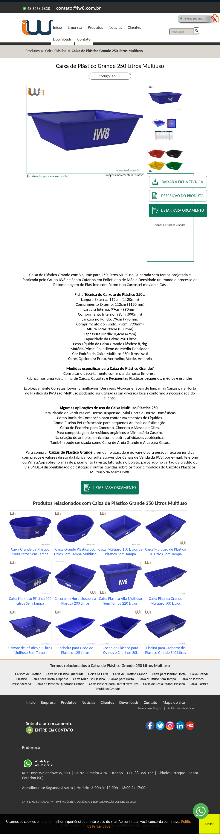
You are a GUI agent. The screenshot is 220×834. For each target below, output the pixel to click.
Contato (84, 39)
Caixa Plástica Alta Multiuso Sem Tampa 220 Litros (120, 601)
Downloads (62, 39)
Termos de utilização (149, 708)
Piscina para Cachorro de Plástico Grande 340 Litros (165, 650)
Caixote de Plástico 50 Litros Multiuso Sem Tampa (30, 650)
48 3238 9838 (36, 8)
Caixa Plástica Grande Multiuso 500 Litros (165, 601)
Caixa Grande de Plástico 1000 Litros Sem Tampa (30, 551)
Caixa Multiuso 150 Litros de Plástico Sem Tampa (120, 551)
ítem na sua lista (193, 18)
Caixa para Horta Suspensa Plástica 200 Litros (75, 601)
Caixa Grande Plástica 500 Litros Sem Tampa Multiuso (75, 551)
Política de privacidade (181, 708)
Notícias (115, 27)
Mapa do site (174, 702)
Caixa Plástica (55, 50)
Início (57, 27)
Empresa (75, 27)
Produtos (95, 27)
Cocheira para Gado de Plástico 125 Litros (75, 650)
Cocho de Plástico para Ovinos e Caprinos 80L (120, 650)
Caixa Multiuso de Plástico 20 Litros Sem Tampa (165, 551)
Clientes (134, 27)
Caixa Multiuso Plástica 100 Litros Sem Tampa (30, 601)
